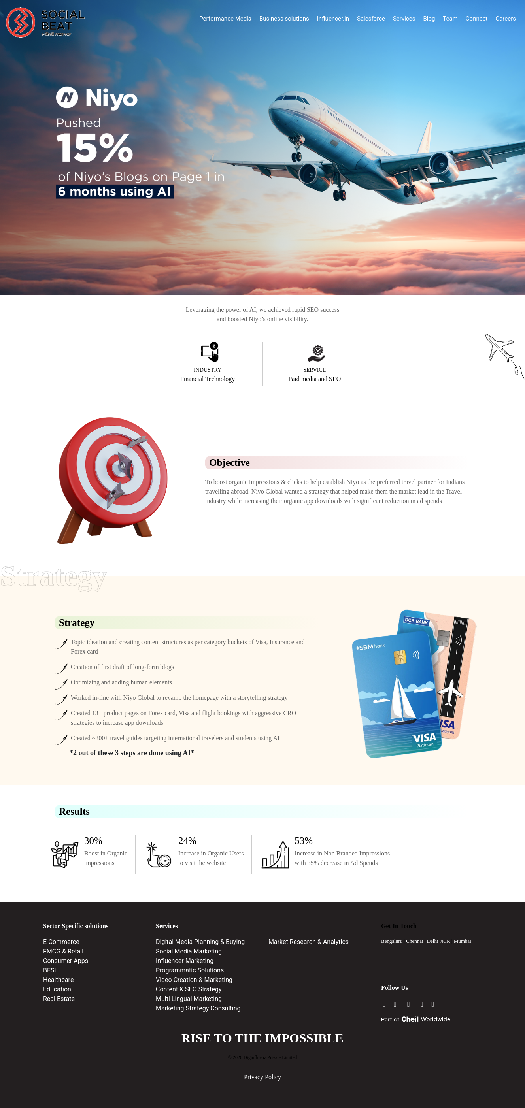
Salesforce (371, 18)
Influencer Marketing (184, 961)
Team (450, 18)
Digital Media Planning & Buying (200, 942)
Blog (429, 18)
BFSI (49, 970)
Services (404, 18)
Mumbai (462, 941)
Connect (477, 18)
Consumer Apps (65, 961)
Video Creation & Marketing (194, 980)
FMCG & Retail (63, 951)
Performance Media (225, 18)
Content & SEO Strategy (188, 989)
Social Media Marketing (189, 951)
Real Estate (59, 998)
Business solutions (284, 18)
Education (57, 989)
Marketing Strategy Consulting (198, 1008)
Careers (505, 18)
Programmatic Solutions (190, 970)
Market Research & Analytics (308, 942)
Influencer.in (333, 18)
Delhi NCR (438, 941)
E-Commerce (61, 942)
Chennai (414, 941)
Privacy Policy (262, 1077)
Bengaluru (391, 941)
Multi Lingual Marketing (189, 998)
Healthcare (58, 980)
